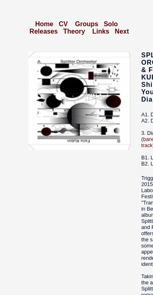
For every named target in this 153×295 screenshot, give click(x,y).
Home (44, 23)
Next (122, 31)
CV (63, 23)
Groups (86, 23)
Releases (43, 31)
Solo (111, 23)
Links (100, 31)
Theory (74, 31)
